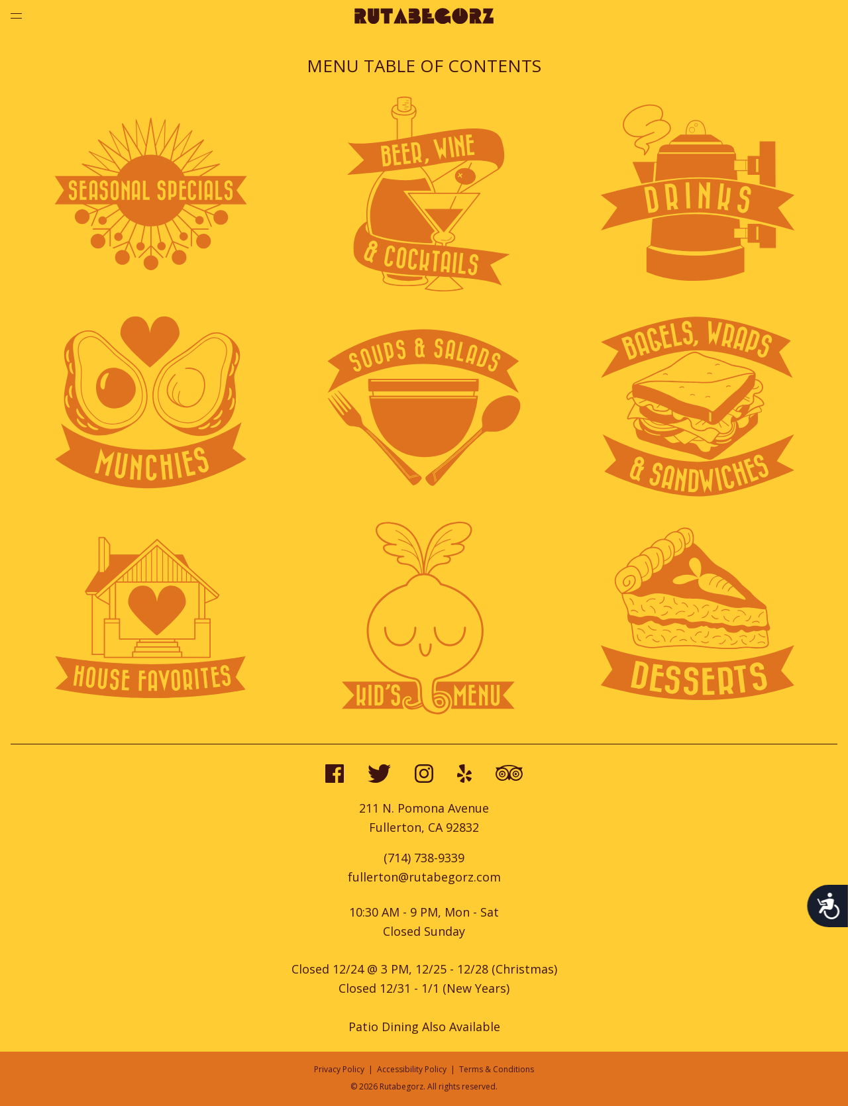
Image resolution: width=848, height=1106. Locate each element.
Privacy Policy (339, 1069)
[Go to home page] (424, 19)
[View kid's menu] (424, 713)
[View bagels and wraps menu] (697, 501)
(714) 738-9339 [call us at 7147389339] (424, 858)
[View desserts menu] (697, 713)
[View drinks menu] (697, 289)
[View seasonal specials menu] (150, 289)
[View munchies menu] (150, 501)
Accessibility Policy (412, 1069)
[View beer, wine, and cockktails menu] (424, 289)
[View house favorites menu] (150, 713)
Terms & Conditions (496, 1069)
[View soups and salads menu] (424, 501)
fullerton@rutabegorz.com (424, 877)
